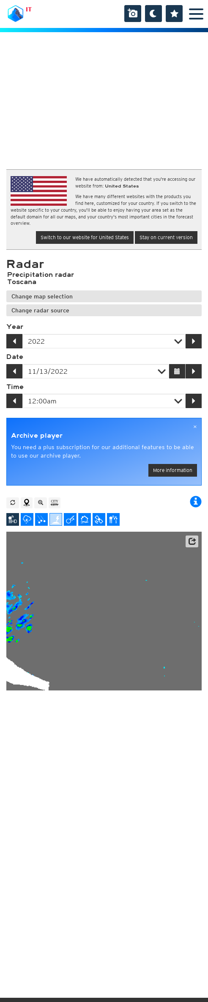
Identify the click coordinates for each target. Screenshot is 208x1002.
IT (29, 9)
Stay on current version (166, 237)
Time (15, 387)
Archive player (37, 435)
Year (14, 327)
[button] (192, 541)
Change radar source (40, 310)
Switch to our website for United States (85, 237)
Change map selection (42, 296)
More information (172, 470)
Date (14, 357)
